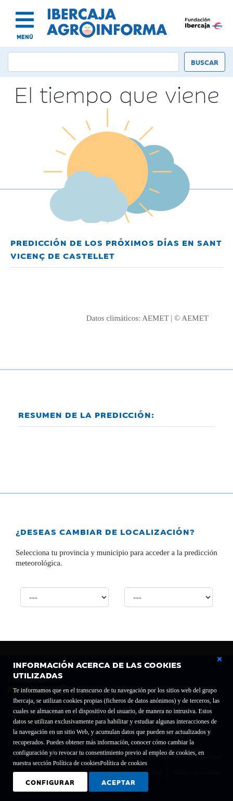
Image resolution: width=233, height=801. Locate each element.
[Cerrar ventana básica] (219, 659)
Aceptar (118, 781)
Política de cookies (123, 763)
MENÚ (25, 37)
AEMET (155, 318)
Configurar (50, 781)
